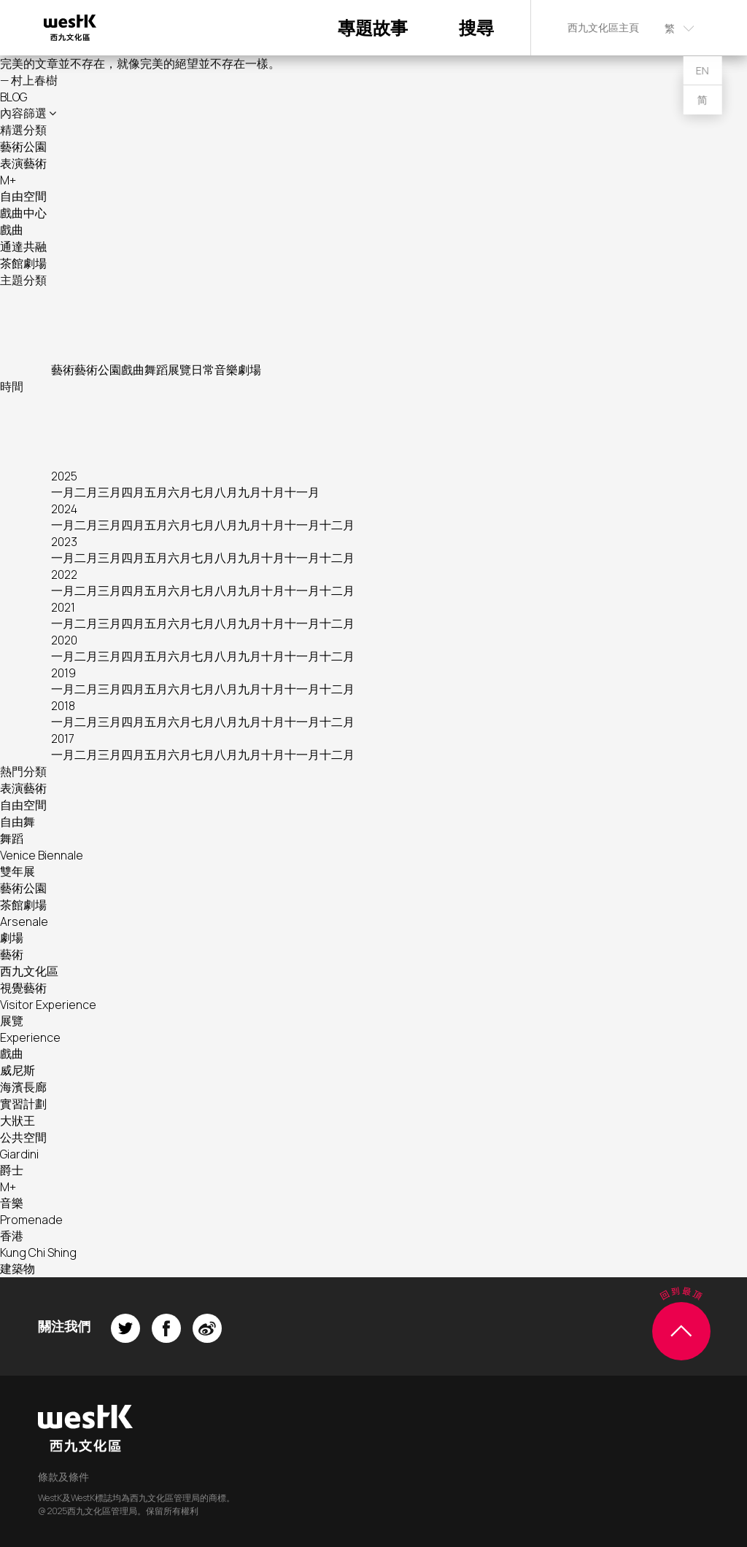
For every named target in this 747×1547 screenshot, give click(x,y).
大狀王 (17, 1120)
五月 (156, 492)
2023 (64, 542)
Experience (30, 1037)
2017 (62, 738)
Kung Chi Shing (38, 1252)
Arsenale (24, 921)
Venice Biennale (41, 855)
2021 (63, 607)
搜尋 (476, 27)
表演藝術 (23, 163)
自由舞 (17, 822)
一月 (62, 492)
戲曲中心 (23, 213)
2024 (64, 509)
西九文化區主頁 (603, 27)
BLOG (13, 97)
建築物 (17, 1268)
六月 (179, 492)
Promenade (31, 1220)
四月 (132, 492)
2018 (63, 706)
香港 (11, 1236)
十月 (273, 492)
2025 (64, 476)
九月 (249, 492)
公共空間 (23, 1137)
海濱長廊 (23, 1087)
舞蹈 (156, 370)
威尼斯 (17, 1070)
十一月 (302, 492)
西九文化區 (29, 971)
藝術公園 (23, 147)
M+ (8, 180)
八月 (226, 492)
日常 (202, 370)
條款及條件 (63, 1477)
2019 (63, 673)
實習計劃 (23, 1104)
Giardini (19, 1154)
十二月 (337, 525)
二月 (86, 492)
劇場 (249, 370)
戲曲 (11, 230)
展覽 (179, 370)
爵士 (11, 1170)
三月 (109, 492)
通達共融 (23, 246)
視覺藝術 (23, 988)
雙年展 (17, 871)
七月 (202, 492)
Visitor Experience (48, 1005)
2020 (64, 640)
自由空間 (23, 196)
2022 (64, 574)
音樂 (226, 370)
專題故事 (373, 27)
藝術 (62, 370)
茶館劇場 (23, 263)
